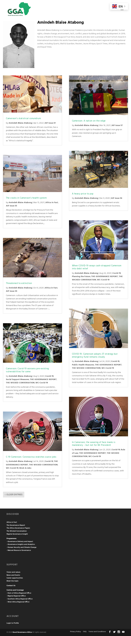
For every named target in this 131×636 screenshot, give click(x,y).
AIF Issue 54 (11, 291)
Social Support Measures (17, 379)
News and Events (13, 575)
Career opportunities (15, 578)
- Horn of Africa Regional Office (19, 593)
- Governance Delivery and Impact (20, 541)
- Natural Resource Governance (19, 550)
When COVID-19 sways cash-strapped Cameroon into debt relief (96, 267)
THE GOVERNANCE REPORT (43, 379)
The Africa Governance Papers (18, 528)
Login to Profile (13, 623)
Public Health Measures (83, 365)
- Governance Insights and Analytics (21, 544)
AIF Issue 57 (117, 125)
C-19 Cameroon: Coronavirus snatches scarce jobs (31, 457)
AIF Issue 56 (116, 198)
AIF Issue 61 (50, 123)
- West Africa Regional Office (18, 601)
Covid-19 (49, 376)
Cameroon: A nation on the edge (89, 121)
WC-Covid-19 (41, 382)
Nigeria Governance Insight (17, 534)
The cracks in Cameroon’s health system (26, 198)
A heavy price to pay (82, 194)
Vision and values (13, 572)
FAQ (84, 631)
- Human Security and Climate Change (21, 547)
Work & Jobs (25, 468)
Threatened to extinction (19, 283)
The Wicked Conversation (17, 531)
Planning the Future (81, 276)
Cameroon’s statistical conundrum (23, 118)
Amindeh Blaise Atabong (20, 123)
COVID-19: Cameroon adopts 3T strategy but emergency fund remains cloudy (95, 355)
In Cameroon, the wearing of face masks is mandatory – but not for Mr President (93, 444)
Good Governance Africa (22, 632)
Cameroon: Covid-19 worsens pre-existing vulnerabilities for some (27, 370)
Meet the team (12, 581)
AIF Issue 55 (11, 206)
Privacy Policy (75, 631)
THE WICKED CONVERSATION (20, 382)
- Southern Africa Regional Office (19, 598)
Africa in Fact (51, 202)
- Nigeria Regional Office (16, 595)
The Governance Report (16, 525)
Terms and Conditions (97, 631)
